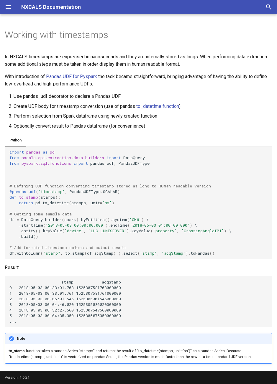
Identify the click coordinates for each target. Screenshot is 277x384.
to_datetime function (157, 106)
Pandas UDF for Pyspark (71, 76)
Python (15, 140)
